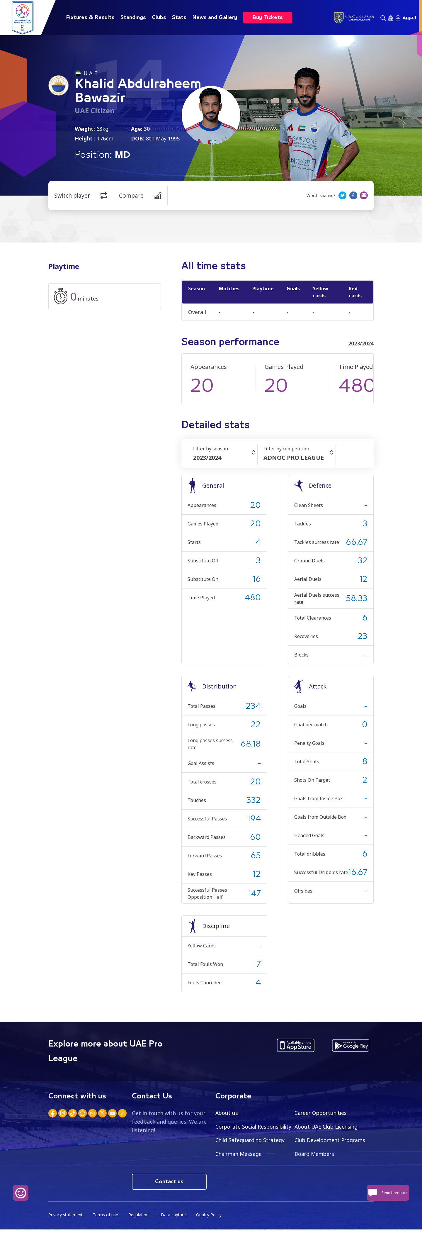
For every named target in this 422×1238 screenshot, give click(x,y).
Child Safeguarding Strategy (330, 1140)
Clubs (159, 17)
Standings (133, 17)
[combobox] (225, 458)
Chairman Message (319, 1154)
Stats (179, 17)
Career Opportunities (322, 1112)
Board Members (235, 1167)
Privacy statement (66, 1223)
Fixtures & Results (90, 17)
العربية (409, 18)
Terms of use (106, 1223)
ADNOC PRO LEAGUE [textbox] (293, 458)
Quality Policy (211, 1223)
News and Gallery (214, 17)
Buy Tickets (267, 17)
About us (227, 1112)
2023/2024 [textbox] (207, 458)
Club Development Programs (252, 1154)
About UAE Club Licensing (327, 1126)
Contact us (169, 1190)
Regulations (140, 1223)
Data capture (175, 1223)
